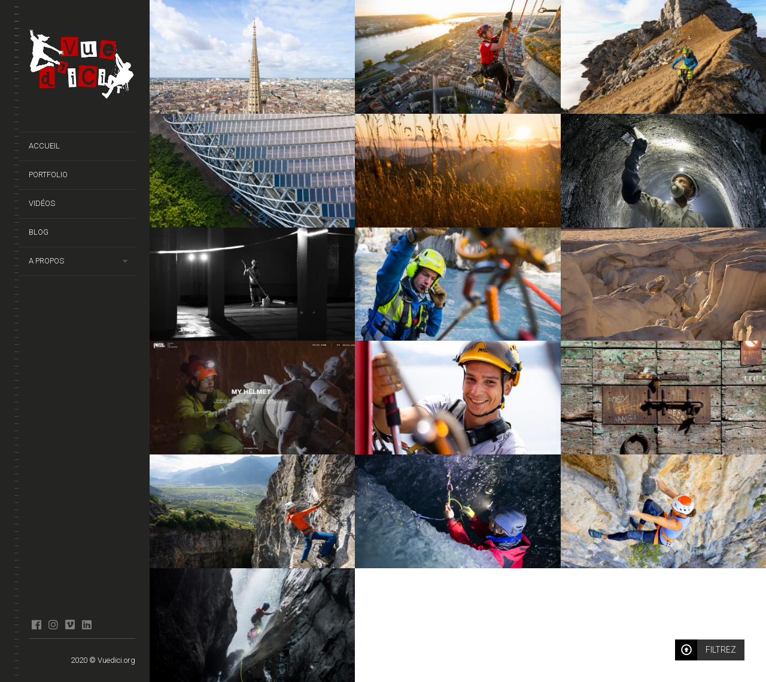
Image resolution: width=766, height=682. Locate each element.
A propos (46, 260)
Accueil (44, 145)
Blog (38, 232)
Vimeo (69, 624)
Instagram (52, 624)
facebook (36, 624)
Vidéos (42, 203)
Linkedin (86, 624)
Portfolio (48, 174)
